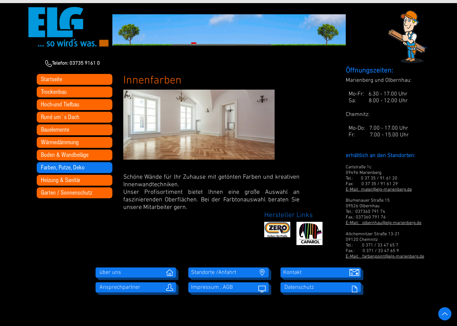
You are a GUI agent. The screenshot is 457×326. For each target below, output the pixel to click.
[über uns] (136, 272)
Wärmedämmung (60, 142)
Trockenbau (54, 92)
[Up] (444, 313)
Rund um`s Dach (60, 117)
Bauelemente (55, 129)
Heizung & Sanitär (60, 180)
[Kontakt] (320, 272)
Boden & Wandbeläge (65, 155)
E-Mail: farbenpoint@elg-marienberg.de (385, 256)
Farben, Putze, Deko (63, 167)
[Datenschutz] (320, 287)
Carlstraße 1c (359, 167)
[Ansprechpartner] (136, 287)
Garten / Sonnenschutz (66, 192)
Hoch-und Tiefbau (60, 104)
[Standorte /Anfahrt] (228, 272)
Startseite (51, 79)
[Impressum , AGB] (228, 287)
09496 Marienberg (363, 173)
